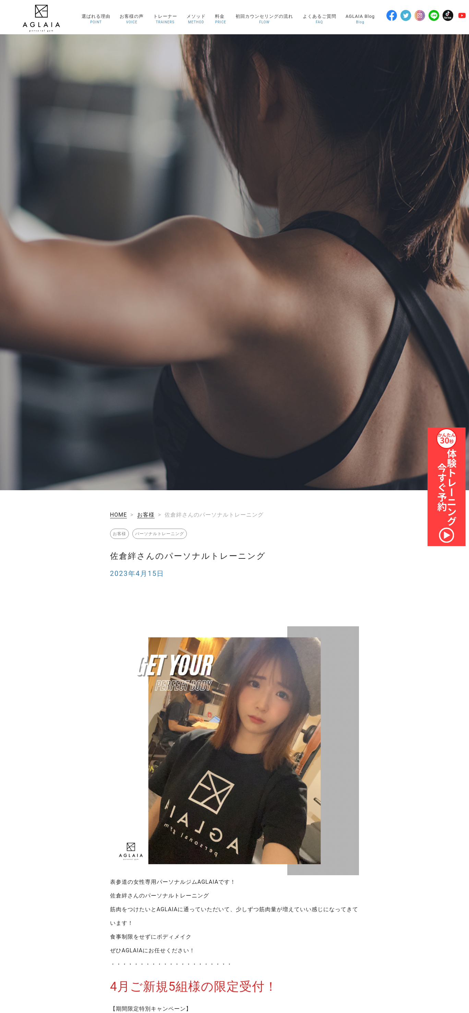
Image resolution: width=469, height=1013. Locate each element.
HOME (118, 514)
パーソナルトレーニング (159, 533)
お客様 (146, 514)
